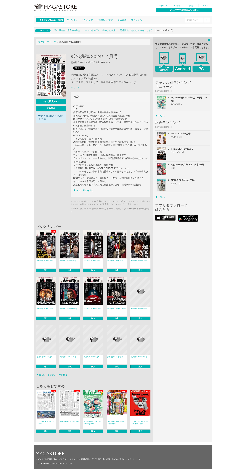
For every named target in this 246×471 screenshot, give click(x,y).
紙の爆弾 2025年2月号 (139, 357)
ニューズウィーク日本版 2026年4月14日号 (139, 423)
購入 (46, 270)
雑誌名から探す (105, 20)
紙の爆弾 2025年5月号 (68, 357)
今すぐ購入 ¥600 (51, 101)
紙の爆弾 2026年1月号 (139, 260)
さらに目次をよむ (83, 190)
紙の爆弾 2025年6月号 (45, 357)
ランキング (87, 20)
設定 (191, 6)
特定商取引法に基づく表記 (90, 459)
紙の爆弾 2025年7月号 (139, 309)
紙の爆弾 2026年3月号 (92, 260)
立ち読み (51, 108)
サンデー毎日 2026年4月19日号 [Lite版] (92, 423)
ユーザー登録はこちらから (184, 9)
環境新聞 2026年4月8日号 (69, 421)
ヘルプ (205, 6)
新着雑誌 (122, 20)
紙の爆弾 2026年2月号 (115, 260)
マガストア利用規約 (44, 459)
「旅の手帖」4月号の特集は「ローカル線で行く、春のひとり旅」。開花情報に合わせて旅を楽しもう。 (104, 30)
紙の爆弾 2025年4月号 (92, 357)
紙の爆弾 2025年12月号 (45, 309)
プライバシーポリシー (67, 459)
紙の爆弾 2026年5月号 (45, 260)
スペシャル (136, 20)
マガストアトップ (47, 42)
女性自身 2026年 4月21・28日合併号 (116, 423)
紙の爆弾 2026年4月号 (68, 260)
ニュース (75, 88)
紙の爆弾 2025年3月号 (115, 357)
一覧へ (160, 116)
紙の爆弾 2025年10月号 (92, 309)
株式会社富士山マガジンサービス (126, 459)
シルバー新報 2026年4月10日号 (45, 423)
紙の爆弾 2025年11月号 (68, 309)
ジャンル (72, 20)
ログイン (163, 6)
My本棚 (177, 6)
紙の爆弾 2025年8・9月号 (116, 309)
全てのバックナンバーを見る (51, 374)
